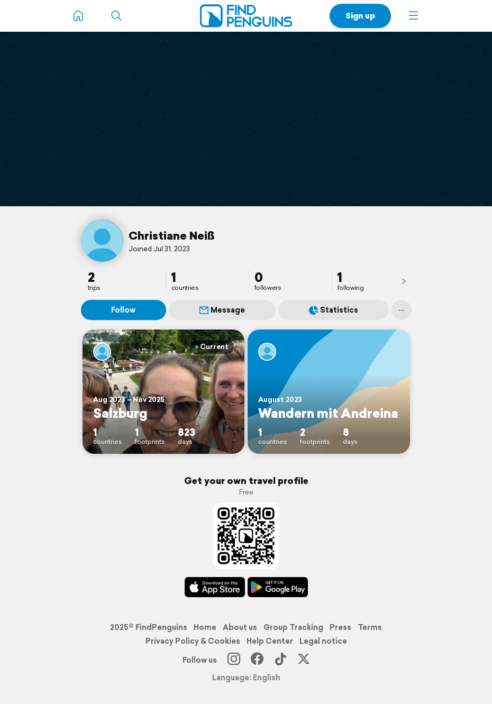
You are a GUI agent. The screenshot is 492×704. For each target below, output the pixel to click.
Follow (123, 310)
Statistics (333, 310)
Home (205, 627)
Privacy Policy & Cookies (192, 641)
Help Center (270, 641)
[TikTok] (280, 660)
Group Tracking (293, 627)
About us (240, 627)
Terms (370, 627)
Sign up (360, 15)
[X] (303, 660)
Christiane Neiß (172, 235)
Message (222, 310)
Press (340, 627)
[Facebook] (257, 660)
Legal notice (323, 641)
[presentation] (403, 281)
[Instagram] (233, 660)
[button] (414, 16)
